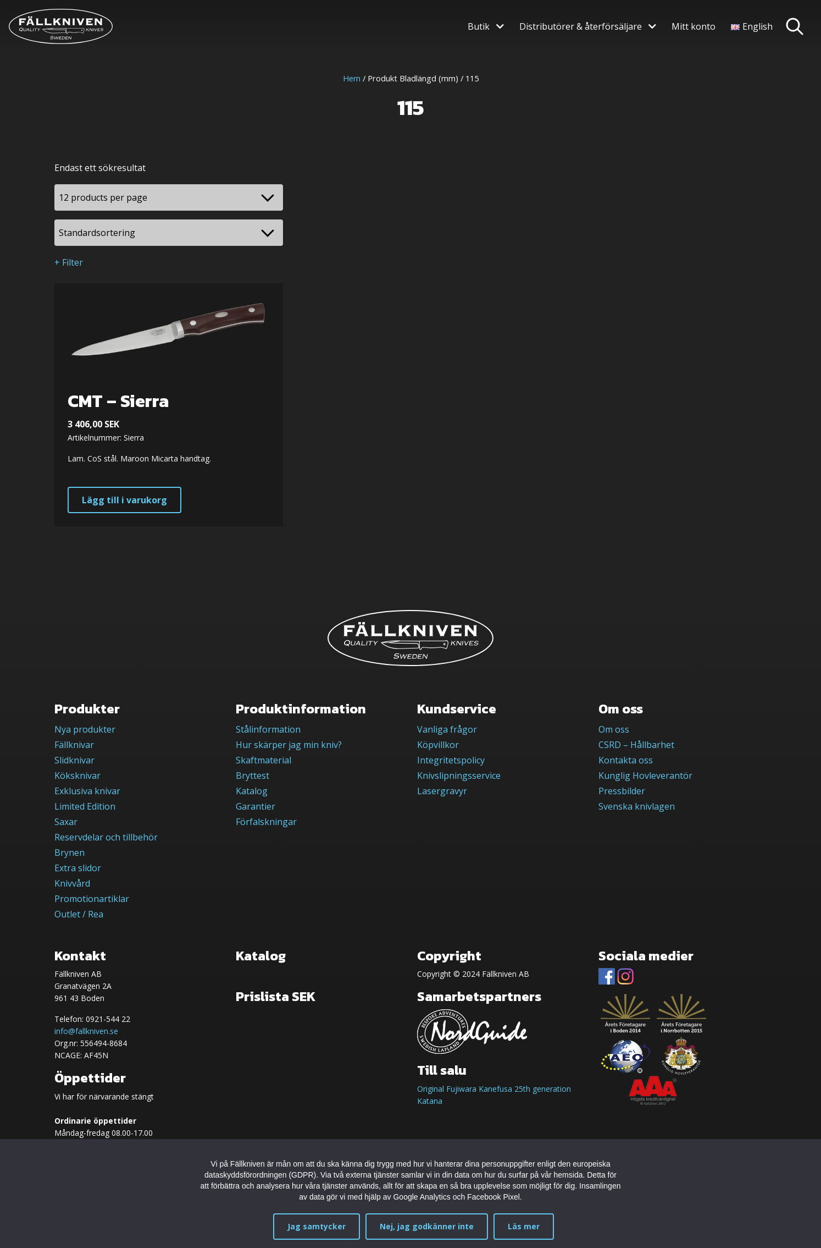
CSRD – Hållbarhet (636, 745)
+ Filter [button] (68, 262)
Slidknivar (74, 760)
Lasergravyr (442, 791)
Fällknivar (74, 745)
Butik (479, 26)
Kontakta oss (625, 760)
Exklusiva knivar (87, 791)
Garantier (255, 806)
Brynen (69, 852)
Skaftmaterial (263, 760)
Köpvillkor (438, 745)
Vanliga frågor (447, 729)
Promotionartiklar (91, 899)
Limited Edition (84, 806)
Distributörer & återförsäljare (580, 26)
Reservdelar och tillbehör (106, 837)
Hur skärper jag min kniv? (289, 745)
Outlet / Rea (78, 914)
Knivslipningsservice (459, 775)
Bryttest (252, 775)
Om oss (613, 729)
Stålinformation (268, 729)
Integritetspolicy (451, 760)
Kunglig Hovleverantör (645, 775)
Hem (351, 78)
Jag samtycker (316, 1226)
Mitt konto (693, 26)
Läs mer (524, 1226)
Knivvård (72, 883)
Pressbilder (621, 791)
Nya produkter (84, 729)
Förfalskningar (266, 822)
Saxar (65, 822)
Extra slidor (77, 868)
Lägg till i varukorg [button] (124, 500)
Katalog (252, 791)
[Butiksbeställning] (168, 232)
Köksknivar (77, 775)
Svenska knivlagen (636, 806)
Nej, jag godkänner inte (427, 1226)
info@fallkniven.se (86, 1031)
